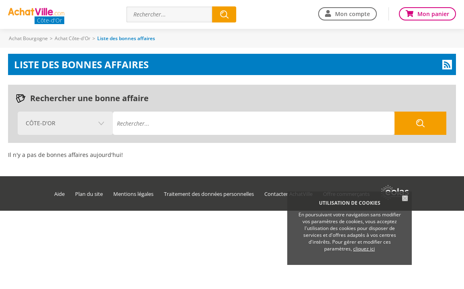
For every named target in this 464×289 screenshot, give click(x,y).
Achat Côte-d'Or (72, 38)
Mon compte (352, 14)
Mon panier (433, 14)
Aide (59, 194)
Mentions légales (133, 194)
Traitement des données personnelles (209, 194)
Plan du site (89, 194)
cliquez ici (364, 248)
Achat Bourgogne (28, 38)
